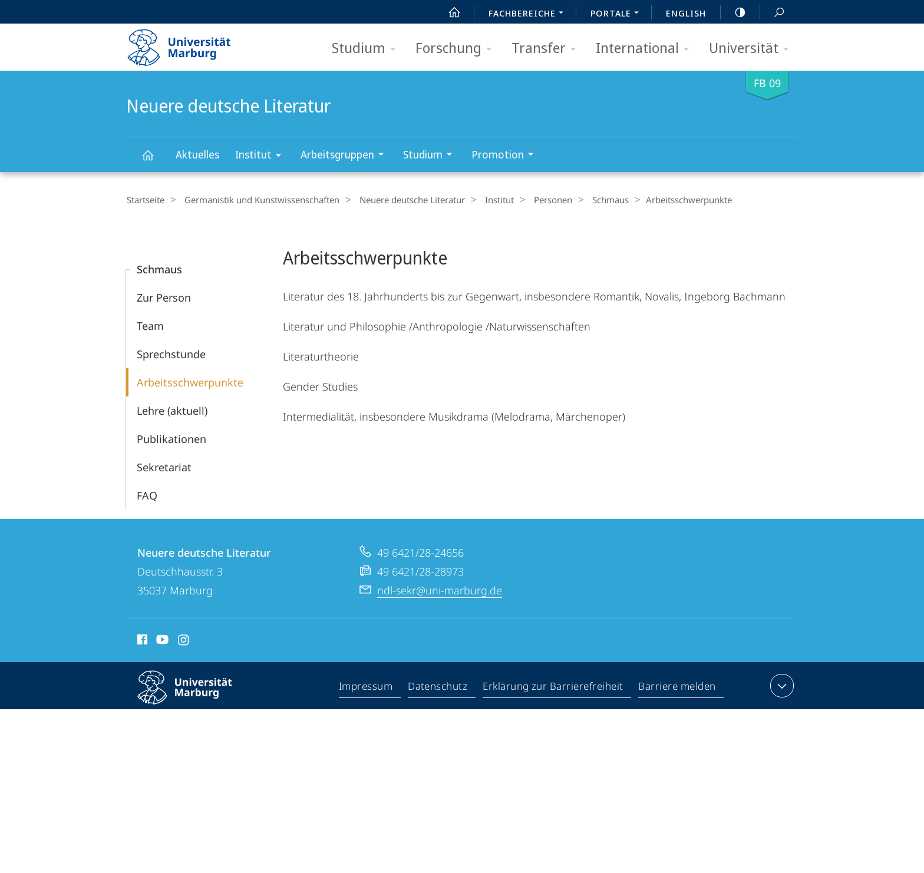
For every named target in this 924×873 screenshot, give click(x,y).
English (686, 13)
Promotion (506, 155)
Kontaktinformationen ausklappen (780, 685)
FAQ (147, 495)
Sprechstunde (171, 353)
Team (150, 325)
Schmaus (586, 200)
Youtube (161, 640)
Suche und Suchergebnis (772, 12)
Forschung (457, 48)
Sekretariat (164, 466)
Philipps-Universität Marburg (195, 696)
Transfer (547, 48)
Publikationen (171, 438)
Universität (752, 48)
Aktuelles (197, 154)
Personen (533, 200)
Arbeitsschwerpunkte (190, 382)
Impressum (366, 687)
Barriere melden (677, 687)
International (646, 48)
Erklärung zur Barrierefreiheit (553, 687)
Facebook (141, 640)
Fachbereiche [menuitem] (529, 14)
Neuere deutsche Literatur (154, 160)
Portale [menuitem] (617, 14)
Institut (262, 156)
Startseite (145, 200)
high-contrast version (734, 12)
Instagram (184, 640)
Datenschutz (438, 687)
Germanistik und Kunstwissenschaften (256, 200)
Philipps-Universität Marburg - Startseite (189, 43)
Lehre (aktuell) (172, 410)
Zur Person (164, 297)
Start (448, 12)
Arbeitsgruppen (346, 155)
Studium (367, 48)
